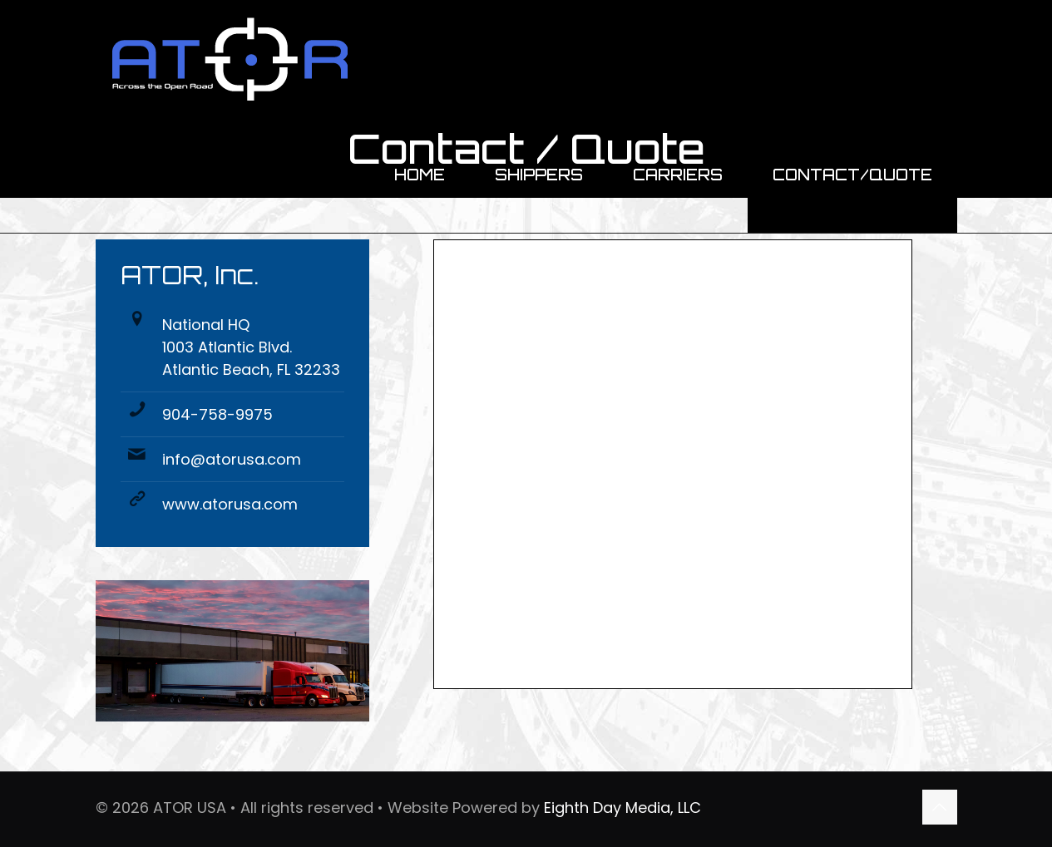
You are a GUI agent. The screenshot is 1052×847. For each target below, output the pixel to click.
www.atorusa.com (230, 504)
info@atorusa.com (231, 459)
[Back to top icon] (939, 807)
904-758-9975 (217, 414)
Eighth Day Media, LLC (622, 807)
